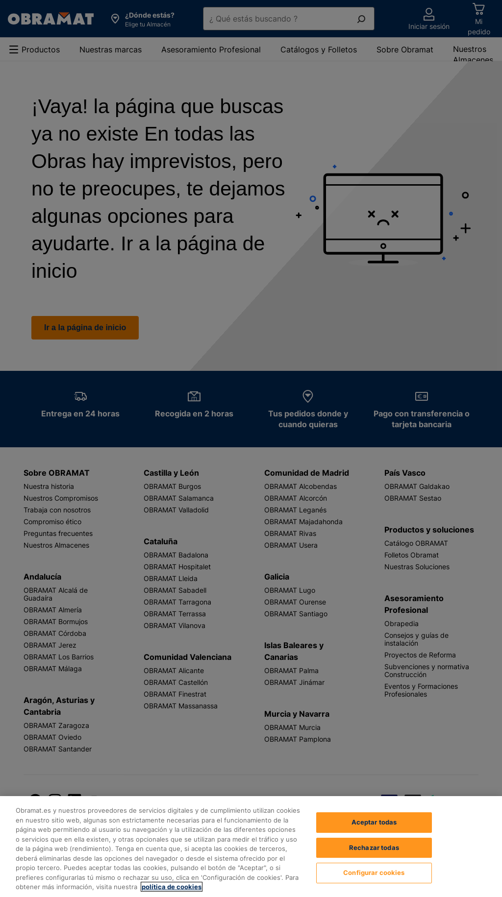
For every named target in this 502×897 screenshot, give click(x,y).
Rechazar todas (374, 847)
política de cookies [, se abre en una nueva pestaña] (171, 887)
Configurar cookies (373, 872)
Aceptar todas (374, 822)
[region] (251, 846)
